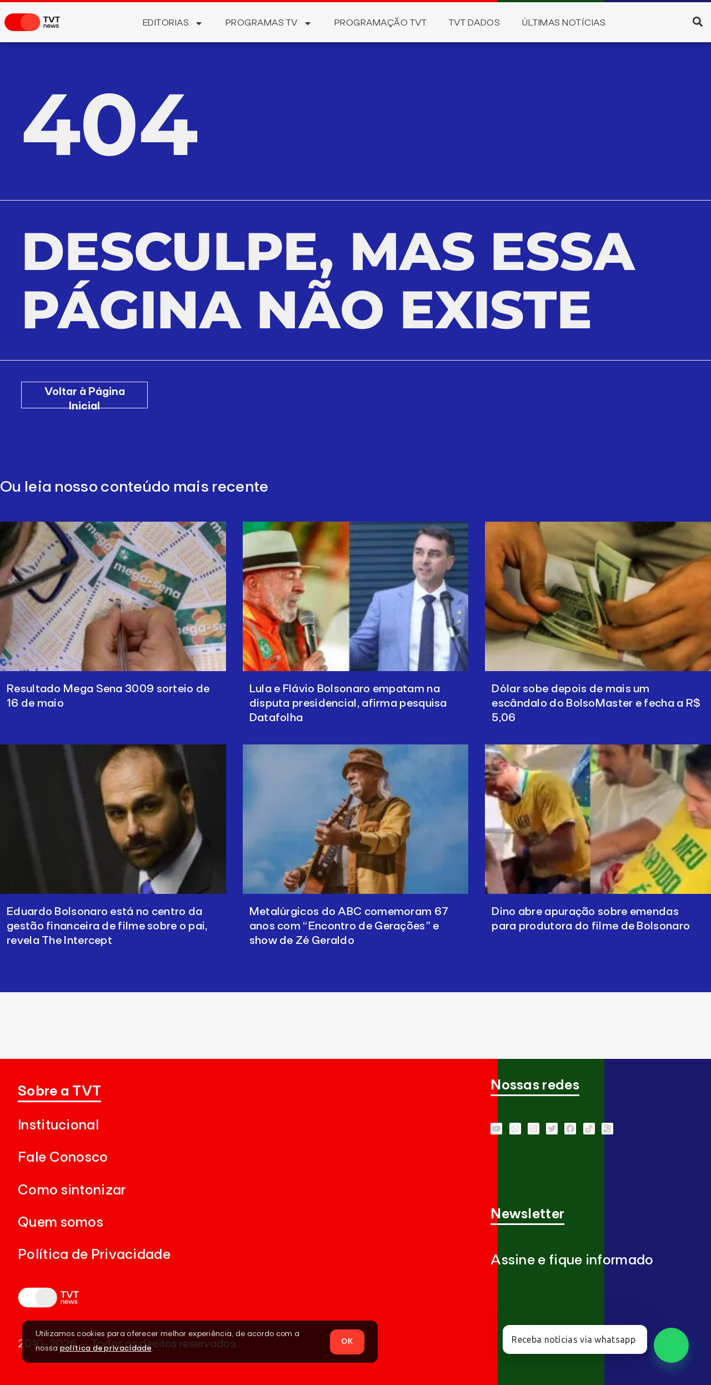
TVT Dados (474, 22)
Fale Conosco (63, 1157)
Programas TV (269, 23)
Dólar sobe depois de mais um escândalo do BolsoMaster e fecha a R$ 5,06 (596, 703)
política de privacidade (106, 1348)
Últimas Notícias (563, 22)
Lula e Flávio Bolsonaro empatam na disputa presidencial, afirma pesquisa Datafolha (348, 703)
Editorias (173, 23)
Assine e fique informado (571, 1260)
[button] (697, 21)
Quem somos (60, 1222)
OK (347, 1341)
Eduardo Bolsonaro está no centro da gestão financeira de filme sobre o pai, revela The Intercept (107, 926)
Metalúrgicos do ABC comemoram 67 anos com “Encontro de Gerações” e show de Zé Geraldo (349, 926)
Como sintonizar (72, 1190)
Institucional (58, 1125)
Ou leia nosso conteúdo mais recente (134, 487)
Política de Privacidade (94, 1255)
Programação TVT (380, 22)
